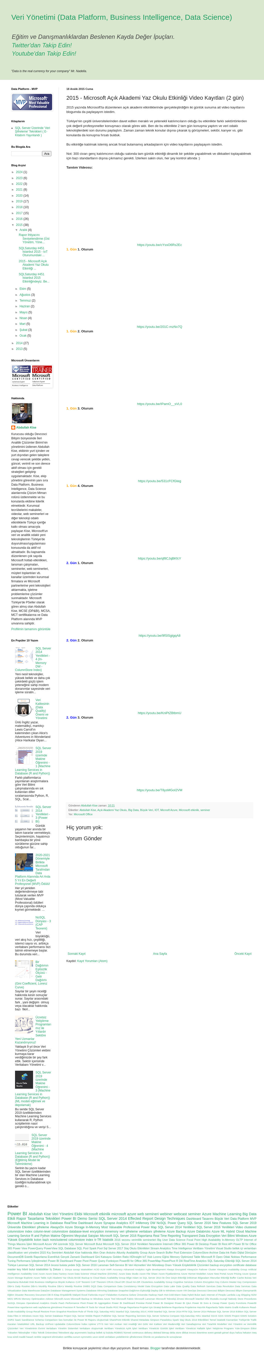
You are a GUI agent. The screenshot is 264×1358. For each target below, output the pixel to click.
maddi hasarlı (26, 1336)
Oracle (53, 1303)
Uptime (92, 1324)
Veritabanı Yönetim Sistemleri (62, 1328)
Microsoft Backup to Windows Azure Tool (93, 1298)
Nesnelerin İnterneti (161, 1244)
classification (15, 1252)
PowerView (51, 1248)
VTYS (100, 1324)
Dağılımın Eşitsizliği (139, 1290)
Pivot (83, 1303)
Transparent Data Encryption (201, 1236)
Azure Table (40, 1277)
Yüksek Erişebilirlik (20, 1240)
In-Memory (93, 1227)
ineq (254, 1332)
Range (122, 1307)
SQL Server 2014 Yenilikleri (176, 1227)
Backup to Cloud (90, 1277)
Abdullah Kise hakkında (78, 1252)
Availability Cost (29, 1273)
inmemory (111, 1231)
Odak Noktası (231, 1256)
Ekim (23, 289)
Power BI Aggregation (99, 1303)
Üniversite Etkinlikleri (22, 1227)
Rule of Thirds (85, 1311)
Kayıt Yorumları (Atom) (92, 961)
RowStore (72, 1311)
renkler (37, 1336)
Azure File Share (148, 1273)
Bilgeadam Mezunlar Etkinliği (213, 1277)
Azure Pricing (234, 1273)
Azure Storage (74, 1227)
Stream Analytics (161, 1248)
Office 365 (180, 1244)
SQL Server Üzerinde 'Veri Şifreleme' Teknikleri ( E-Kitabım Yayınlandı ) (32, 131)
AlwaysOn (57, 1227)
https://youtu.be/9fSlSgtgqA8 (159, 635)
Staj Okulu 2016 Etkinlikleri (194, 1319)
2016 (20, 219)
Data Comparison (106, 1286)
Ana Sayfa (160, 954)
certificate (238, 1265)
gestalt (217, 1332)
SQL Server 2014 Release (202, 1311)
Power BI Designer (163, 1303)
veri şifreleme (128, 1231)
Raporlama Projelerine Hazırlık (188, 1307)
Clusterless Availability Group (156, 1282)
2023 (20, 178)
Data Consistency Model (130, 1286)
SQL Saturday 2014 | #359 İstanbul (143, 1311)
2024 (20, 172)
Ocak (23, 335)
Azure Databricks (198, 1231)
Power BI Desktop (198, 1244)
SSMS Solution (248, 1315)
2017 (20, 213)
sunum (76, 1336)
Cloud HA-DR (133, 1282)
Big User (162, 1239)
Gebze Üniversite (138, 1294)
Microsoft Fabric (125, 1298)
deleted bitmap (161, 1332)
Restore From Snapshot (53, 1311)
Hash (160, 1294)
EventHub (54, 1256)
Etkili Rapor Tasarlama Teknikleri (34, 1218)
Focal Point (193, 1239)
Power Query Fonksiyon (103, 1260)
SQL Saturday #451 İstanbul (109, 1311)
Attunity (120, 1252)
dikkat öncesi (189, 1332)
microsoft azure (123, 1214)
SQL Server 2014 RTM (175, 1311)
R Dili (179, 1260)
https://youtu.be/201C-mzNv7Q (159, 327)
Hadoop (153, 1294)
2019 (20, 201)
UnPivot (49, 1324)
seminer (205, 809)
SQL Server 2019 (244, 1223)
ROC (115, 1307)
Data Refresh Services (203, 1286)
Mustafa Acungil (218, 1298)
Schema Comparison (46, 1319)
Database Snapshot (117, 1290)
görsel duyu (228, 1332)
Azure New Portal (216, 1273)
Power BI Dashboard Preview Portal (132, 1303)
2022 (20, 184)
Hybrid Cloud (235, 1231)
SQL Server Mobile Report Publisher (91, 1315)
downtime (202, 1332)
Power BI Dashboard (60, 1260)
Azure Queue (249, 1273)
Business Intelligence (46, 1282)
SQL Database (67, 1248)
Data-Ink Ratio (228, 1252)
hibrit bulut (28, 1269)
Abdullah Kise (87, 809)
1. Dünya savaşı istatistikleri (77, 1269)
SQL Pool (82, 1248)
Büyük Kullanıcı (66, 1282)
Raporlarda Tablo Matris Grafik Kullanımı (227, 1307)
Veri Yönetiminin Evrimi (32, 1328)
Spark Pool (96, 1248)
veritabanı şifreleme (152, 1231)
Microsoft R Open (211, 1256)
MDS (10, 1298)
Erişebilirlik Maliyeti (70, 1294)
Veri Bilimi (228, 1236)
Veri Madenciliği (171, 1324)
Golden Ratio (121, 1256)
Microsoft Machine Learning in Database (35, 1223)
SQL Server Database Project (55, 1315)
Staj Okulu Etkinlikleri (137, 1248)
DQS (93, 1286)
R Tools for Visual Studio (99, 1307)
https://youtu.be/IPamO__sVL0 (159, 404)
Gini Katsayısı (103, 1256)
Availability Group (136, 1252)
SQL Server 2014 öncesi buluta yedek (52, 1265)
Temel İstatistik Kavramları (224, 1319)
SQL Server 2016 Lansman (92, 1265)
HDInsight (136, 1256)
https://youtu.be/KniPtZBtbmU (159, 713)
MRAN (17, 1298)
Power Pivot (81, 1260)
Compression (249, 1282)
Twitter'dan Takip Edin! (42, 45)
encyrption (97, 1231)
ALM (102, 1269)
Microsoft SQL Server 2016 (118, 1236)
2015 (20, 225)
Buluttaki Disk (26, 1282)
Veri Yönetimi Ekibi (67, 1214)
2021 (20, 189)
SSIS (221, 1315)
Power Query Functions (233, 1303)
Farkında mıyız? (96, 1294)
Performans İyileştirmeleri (32, 1260)
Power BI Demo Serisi (79, 1218)
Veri (106, 1324)
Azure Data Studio (129, 1273)
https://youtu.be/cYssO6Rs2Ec (159, 245)
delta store (175, 1332)
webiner (166, 1214)
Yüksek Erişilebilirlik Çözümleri (191, 1265)
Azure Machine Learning (221, 1214)
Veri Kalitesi (155, 1324)
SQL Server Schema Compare (163, 1315)
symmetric (86, 1336)
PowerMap (154, 1260)
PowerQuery (35, 1248)
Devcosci (202, 1290)
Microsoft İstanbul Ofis (197, 1298)
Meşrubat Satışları (86, 1236)
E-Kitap (55, 1294)
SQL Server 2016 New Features (209, 1223)
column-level (42, 1231)
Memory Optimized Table (185, 1256)
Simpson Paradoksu (161, 1319)
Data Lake (169, 1286)
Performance (72, 1303)
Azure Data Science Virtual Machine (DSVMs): (92, 1273)
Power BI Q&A (183, 1303)
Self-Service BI (118, 1265)
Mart (23, 324)
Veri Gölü (143, 1324)
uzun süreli (98, 1336)
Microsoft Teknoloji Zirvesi (170, 1298)
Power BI (17, 1213)
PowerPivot (168, 1260)
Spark (176, 1319)
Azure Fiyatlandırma (169, 1273)
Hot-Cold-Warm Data (175, 1294)
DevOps (192, 1290)
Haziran (25, 306)
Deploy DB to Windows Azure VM (169, 1290)
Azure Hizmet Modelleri (193, 1273)
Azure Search (156, 1252)
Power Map (149, 1227)
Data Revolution (225, 1286)
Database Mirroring (96, 1290)
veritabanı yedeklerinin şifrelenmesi (124, 1336)
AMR (108, 1269)
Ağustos (25, 295)
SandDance (28, 1319)
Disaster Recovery (25, 1294)
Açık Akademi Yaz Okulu (112, 809)
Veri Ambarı (115, 1324)
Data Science (177, 1239)
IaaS (203, 1294)
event (210, 1332)
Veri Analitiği (130, 1324)
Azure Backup (176, 1231)
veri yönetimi (31, 1252)
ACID (96, 1269)
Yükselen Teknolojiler (19, 1332)
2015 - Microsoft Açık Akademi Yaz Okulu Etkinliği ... (34, 264)
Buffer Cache (237, 1277)
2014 (20, 343)
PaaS (61, 1303)
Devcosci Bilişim (216, 1290)
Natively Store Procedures (242, 1298)
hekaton (247, 1332)
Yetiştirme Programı (223, 1328)
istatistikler (42, 1269)
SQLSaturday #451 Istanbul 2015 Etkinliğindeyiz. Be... (34, 278)
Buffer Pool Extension (179, 1252)
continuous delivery (142, 1332)
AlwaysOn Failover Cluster (201, 1269)
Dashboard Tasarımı (200, 1218)
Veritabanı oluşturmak (91, 1328)
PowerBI (251, 1303)
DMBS (86, 1286)
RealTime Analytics (195, 1260)
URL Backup (37, 1324)
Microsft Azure (168, 809)
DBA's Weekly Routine (69, 1286)
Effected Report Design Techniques (156, 1218)
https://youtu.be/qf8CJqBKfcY (159, 558)
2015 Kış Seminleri (51, 1252)
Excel (84, 1294)
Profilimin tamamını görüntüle (30, 629)
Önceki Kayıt (242, 954)
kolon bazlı (41, 1240)
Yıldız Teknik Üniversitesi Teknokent (50, 1332)
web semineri (148, 1214)
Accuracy (117, 1269)
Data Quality (183, 1286)
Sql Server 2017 (113, 1248)
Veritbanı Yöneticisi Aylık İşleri (120, 1328)
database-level (79, 1231)
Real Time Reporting (167, 1236)
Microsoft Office (83, 814)
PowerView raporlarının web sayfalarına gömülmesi (35, 1307)
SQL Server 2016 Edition (230, 1311)
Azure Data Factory (56, 1273)
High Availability (211, 1239)
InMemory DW (145, 1223)
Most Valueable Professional (120, 1227)
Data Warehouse (31, 1290)
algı (72, 1332)
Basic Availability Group (112, 1277)
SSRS (11, 1319)
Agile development (156, 1269)
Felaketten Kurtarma (117, 1294)
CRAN (110, 1282)
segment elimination (52, 1336)
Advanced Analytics (134, 1269)
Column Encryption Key (206, 1282)
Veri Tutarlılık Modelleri (214, 1324)
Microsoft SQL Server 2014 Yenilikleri (125, 1244)
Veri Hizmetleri (137, 1265)
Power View (20, 1248)
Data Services (242, 1286)
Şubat (24, 330)
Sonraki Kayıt (76, 954)
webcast (180, 1214)
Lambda (231, 1294)
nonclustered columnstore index (71, 1240)
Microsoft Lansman (145, 1298)
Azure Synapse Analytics (111, 1223)
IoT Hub (147, 1256)
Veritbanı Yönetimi (204, 1248)
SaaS (18, 1319)
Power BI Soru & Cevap (205, 1303)
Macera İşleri (24, 1244)
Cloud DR (119, 1282)
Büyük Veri (146, 809)
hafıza (238, 1332)
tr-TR (97, 1240)
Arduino (110, 1252)
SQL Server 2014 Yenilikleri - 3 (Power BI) (43, 814)
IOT (157, 809)
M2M (253, 1294)
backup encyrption (221, 1265)
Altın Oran (99, 1252)
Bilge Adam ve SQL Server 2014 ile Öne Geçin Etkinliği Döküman (161, 1277)
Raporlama (145, 1236)
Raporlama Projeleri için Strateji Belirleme (149, 1307)
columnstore (60, 1231)
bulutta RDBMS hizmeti (118, 1332)
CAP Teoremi (83, 1282)
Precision (68, 1307)
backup (91, 1332)
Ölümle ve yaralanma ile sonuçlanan (162, 1336)
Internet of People (216, 1294)
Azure (42, 1273)
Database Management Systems (68, 1290)
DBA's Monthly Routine (43, 1286)
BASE (77, 1277)
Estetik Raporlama (36, 1256)
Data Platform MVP (243, 1218)
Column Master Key (230, 1282)
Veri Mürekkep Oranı (159, 1265)
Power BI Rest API (221, 1244)
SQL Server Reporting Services (129, 1315)
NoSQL (161, 1223)
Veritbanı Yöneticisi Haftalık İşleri (193, 1328)
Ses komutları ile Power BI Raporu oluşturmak (83, 1319)
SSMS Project (231, 1315)
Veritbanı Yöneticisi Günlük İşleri (156, 1328)
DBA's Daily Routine (19, 1286)
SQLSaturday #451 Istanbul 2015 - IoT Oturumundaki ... (33, 251)
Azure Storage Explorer (20, 1277)
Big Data (133, 809)
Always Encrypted (176, 1269)
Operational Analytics (37, 1303)
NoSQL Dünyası (16, 1303)
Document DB (43, 1294)
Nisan (24, 318)
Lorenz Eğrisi (161, 1256)
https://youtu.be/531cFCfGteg (159, 481)
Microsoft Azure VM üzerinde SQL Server (58, 1244)
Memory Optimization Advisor (38, 1298)
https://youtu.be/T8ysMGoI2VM (159, 790)
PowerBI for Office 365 (133, 1260)
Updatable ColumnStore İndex (70, 1324)
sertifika (68, 1336)
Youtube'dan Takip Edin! (44, 53)
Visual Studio (223, 1248)
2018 (20, 207)
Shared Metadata (139, 1319)
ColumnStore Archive (205, 1252)
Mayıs (24, 312)
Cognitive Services (183, 1282)
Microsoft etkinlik (189, 809)
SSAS (214, 1315)
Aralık (24, 230)
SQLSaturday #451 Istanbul (195, 1315)
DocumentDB (16, 1256)
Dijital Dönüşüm (246, 1252)
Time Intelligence (182, 1248)
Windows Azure (246, 1236)
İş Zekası (55, 1269)
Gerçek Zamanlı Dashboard (77, 1256)
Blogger (155, 1348)
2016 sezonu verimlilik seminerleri (135, 1239)
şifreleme (43, 1227)
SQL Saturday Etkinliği (221, 1260)
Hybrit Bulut (193, 1294)
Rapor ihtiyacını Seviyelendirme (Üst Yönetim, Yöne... (34, 238)
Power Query (177, 1223)
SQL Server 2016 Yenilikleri (215, 1227)
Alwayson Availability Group (232, 1269)
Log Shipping (243, 1294)
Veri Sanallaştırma (191, 1324)
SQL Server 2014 (113, 1218)
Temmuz (26, 300)
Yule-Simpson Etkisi (245, 1328)
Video (239, 1227)
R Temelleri (80, 1307)
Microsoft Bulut (93, 1244)
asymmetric (81, 1332)
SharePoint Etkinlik (119, 1319)
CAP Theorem (98, 1282)
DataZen (45, 1290)
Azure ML (218, 1231)
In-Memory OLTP (232, 1239)
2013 (20, 349)
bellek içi (100, 1332)
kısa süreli (13, 1336)
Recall (37, 1311)
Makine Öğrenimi (62, 1236)
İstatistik (107, 1240)
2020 (20, 195)
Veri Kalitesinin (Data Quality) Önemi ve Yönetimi (42, 709)
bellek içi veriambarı (244, 1248)
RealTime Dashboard (78, 1223)
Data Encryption (154, 1286)
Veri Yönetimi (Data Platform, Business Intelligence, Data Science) (121, 17)
